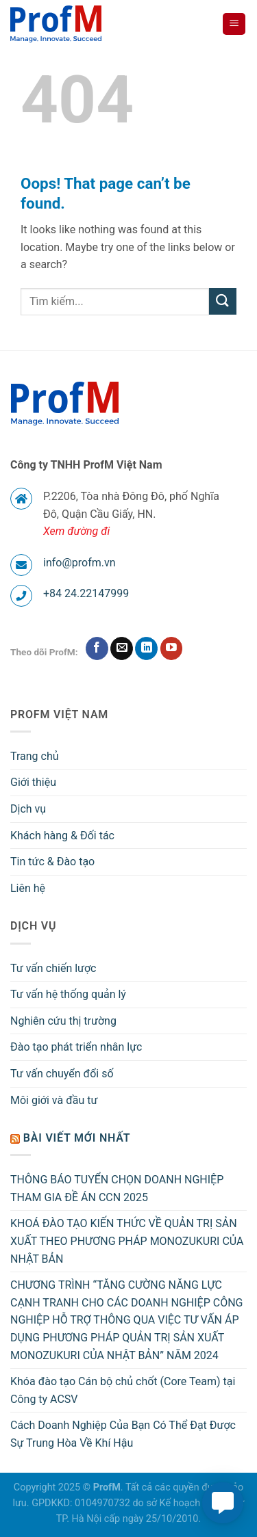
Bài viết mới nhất (77, 1137)
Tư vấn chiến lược (53, 968)
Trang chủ (34, 756)
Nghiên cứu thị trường (63, 1020)
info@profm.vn (79, 562)
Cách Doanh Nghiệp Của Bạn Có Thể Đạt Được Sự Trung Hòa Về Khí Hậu (123, 1434)
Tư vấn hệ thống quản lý (68, 994)
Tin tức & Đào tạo (52, 861)
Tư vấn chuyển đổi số (62, 1073)
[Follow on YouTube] (171, 648)
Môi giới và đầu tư (53, 1100)
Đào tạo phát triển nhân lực (76, 1046)
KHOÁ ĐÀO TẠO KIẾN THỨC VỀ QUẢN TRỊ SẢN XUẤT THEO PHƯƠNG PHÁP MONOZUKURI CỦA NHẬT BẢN (126, 1241)
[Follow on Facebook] (97, 648)
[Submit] (222, 301)
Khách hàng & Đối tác (62, 835)
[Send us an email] (121, 648)
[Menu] (234, 24)
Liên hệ (27, 888)
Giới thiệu (33, 782)
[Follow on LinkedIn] (146, 648)
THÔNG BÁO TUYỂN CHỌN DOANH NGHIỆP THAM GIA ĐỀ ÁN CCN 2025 (116, 1188)
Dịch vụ (28, 808)
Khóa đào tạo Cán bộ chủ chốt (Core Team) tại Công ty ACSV (122, 1390)
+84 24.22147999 (86, 593)
